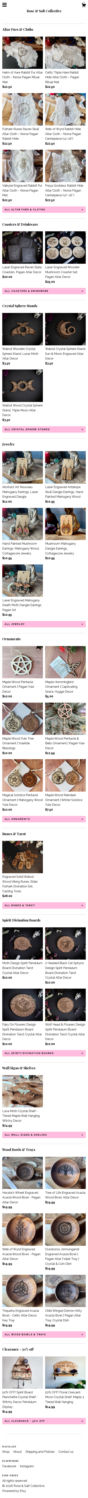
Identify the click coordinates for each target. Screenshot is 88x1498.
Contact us (66, 1452)
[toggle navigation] (4, 5)
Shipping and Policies (40, 1452)
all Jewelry (15, 624)
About (18, 1452)
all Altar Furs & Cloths (25, 209)
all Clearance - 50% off (25, 1421)
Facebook (9, 1466)
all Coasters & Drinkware (27, 291)
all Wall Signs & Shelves (26, 1135)
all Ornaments (17, 819)
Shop (6, 1452)
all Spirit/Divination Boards (29, 1053)
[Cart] (84, 5)
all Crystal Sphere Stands (27, 429)
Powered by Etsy (14, 1491)
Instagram (27, 1466)
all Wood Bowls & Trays (25, 1334)
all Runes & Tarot (20, 905)
